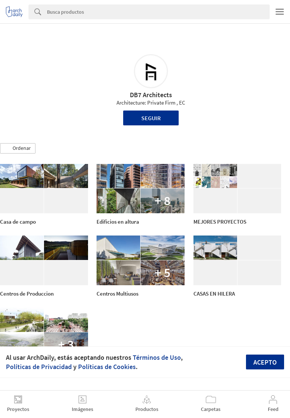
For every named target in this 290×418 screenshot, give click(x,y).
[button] (18, 148)
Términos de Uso (157, 357)
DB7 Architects (151, 94)
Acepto (265, 362)
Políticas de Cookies (107, 366)
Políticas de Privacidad (39, 366)
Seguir (151, 118)
